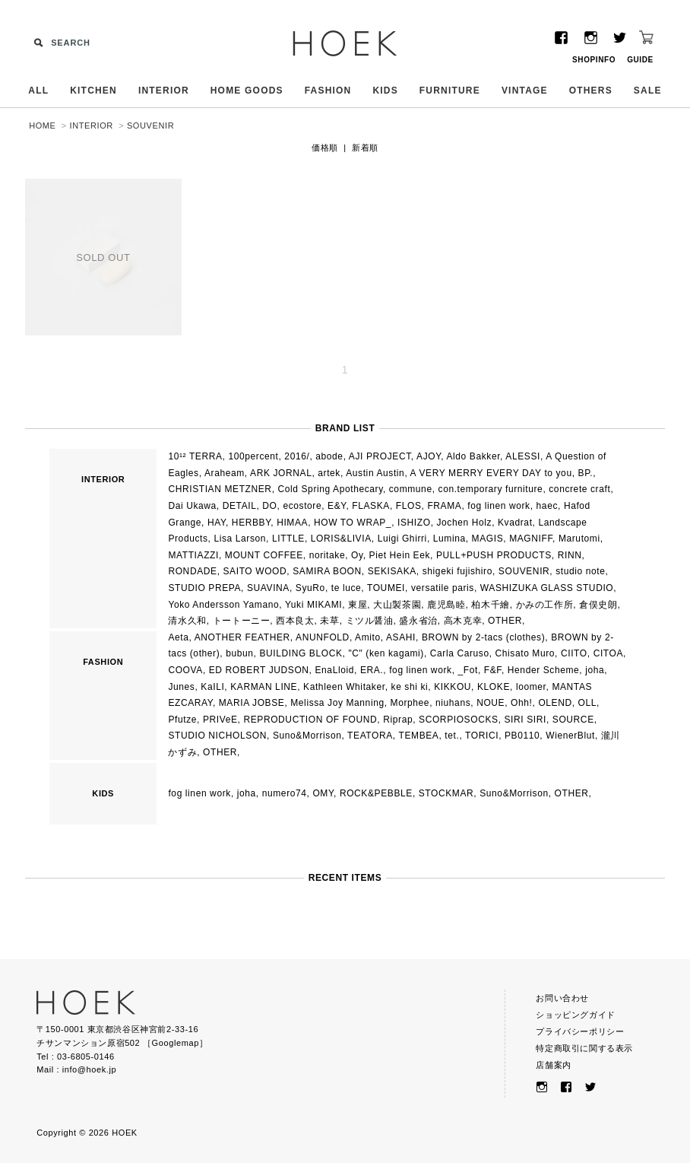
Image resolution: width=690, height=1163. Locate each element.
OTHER (505, 620)
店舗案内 (553, 1064)
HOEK (345, 43)
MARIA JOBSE (252, 702)
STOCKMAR (446, 793)
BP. (585, 473)
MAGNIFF (530, 538)
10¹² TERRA (195, 456)
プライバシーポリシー (580, 1031)
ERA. (371, 670)
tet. (452, 735)
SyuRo (310, 588)
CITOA (608, 653)
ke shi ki (410, 687)
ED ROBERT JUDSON (259, 670)
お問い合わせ (562, 998)
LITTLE (288, 538)
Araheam (224, 473)
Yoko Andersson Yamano (223, 604)
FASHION (328, 90)
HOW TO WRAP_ (352, 522)
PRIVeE (220, 719)
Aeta (178, 637)
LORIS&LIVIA (341, 538)
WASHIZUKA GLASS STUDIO (546, 588)
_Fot (468, 670)
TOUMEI (386, 588)
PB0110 (522, 735)
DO (269, 505)
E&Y (337, 505)
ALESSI (522, 456)
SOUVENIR (150, 125)
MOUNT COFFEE (264, 555)
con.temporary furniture (490, 489)
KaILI (212, 687)
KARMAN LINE (263, 687)
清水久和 (187, 620)
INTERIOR (163, 90)
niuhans (452, 702)
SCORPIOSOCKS (459, 719)
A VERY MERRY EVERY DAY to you (491, 473)
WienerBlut (570, 735)
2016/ (296, 456)
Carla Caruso (459, 653)
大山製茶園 (397, 604)
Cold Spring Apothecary (330, 489)
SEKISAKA (392, 571)
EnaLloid (334, 670)
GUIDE (640, 60)
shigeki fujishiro (457, 571)
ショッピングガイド (575, 1014)
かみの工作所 (545, 604)
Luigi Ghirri (402, 538)
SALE (648, 90)
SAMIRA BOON (327, 571)
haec (547, 505)
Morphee (410, 702)
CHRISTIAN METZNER (219, 489)
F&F (493, 670)
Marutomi (579, 538)
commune (410, 489)
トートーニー (242, 620)
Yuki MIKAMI (313, 604)
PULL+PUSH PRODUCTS (494, 555)
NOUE (490, 702)
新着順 (365, 147)
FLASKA (371, 505)
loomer (531, 687)
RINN (570, 555)
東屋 (357, 604)
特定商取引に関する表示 (584, 1048)
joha (594, 670)
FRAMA (444, 505)
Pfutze (182, 719)
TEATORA (370, 735)
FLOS (409, 505)
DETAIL (240, 505)
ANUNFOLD (323, 637)
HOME (42, 125)
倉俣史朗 (598, 604)
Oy (357, 555)
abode (329, 456)
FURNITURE (449, 90)
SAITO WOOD (255, 571)
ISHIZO (414, 522)
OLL (587, 702)
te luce (346, 588)
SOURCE (573, 719)
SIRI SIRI (525, 719)
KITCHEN (93, 90)
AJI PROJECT (380, 456)
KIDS (384, 90)
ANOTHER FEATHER (242, 637)
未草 (329, 620)
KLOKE (493, 687)
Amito (368, 637)
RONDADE (192, 571)
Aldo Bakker (473, 456)
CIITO (574, 653)
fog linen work (498, 505)
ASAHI (401, 637)
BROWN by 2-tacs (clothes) (483, 637)
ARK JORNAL (281, 473)
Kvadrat (515, 522)
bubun (239, 653)
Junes (181, 687)
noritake (327, 555)
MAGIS (488, 538)
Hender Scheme (544, 670)
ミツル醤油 (370, 620)
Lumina (449, 538)
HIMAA (292, 522)
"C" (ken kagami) (385, 653)
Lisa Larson (240, 538)
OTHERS (590, 90)
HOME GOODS (246, 90)
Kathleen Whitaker (344, 687)
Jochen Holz (464, 522)
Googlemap (175, 1042)
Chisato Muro (525, 653)
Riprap (398, 719)
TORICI (482, 735)
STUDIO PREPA (204, 588)
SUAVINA (268, 588)
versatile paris (442, 588)
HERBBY (251, 522)
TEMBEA (419, 735)
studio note (580, 571)
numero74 (284, 793)
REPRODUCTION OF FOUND (310, 719)
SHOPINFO (594, 60)
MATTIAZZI (193, 555)
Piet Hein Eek (400, 555)
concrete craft (579, 489)
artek (329, 473)
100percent (253, 456)
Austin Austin (375, 473)
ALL (38, 90)
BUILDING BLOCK (300, 653)
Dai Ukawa (192, 505)
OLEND (554, 702)
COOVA (185, 670)
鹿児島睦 (446, 604)
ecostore (302, 505)
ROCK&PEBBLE (376, 793)
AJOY (428, 456)
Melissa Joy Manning (337, 702)
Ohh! (521, 702)
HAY (216, 522)
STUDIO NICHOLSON (217, 735)
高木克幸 (463, 620)
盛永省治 (418, 620)
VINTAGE (525, 90)
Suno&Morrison (307, 735)
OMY (323, 793)
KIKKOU (452, 687)
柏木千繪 (490, 604)
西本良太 (295, 620)
